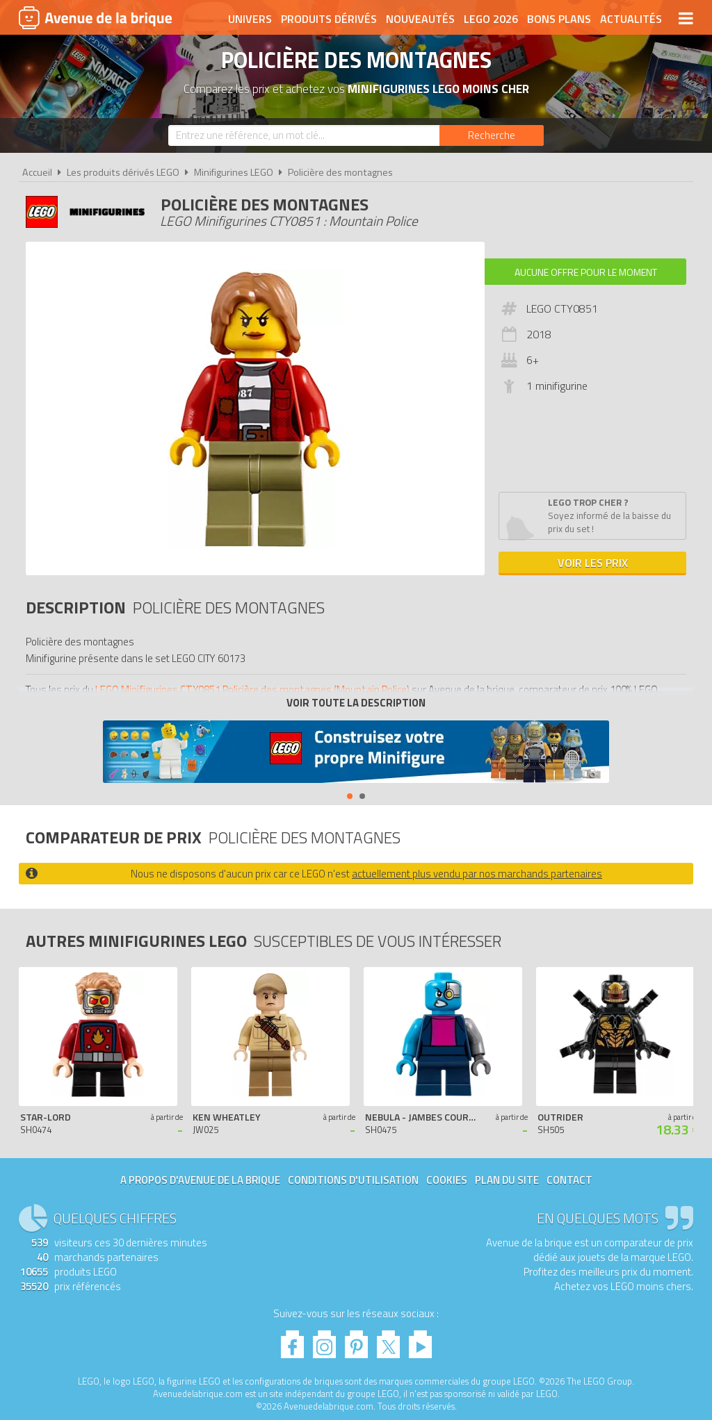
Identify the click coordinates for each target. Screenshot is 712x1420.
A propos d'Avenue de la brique (200, 1180)
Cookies (446, 1180)
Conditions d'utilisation (353, 1180)
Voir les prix (593, 562)
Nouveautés (420, 18)
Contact (569, 1180)
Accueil (37, 172)
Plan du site (507, 1180)
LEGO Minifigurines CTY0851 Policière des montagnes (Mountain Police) (252, 689)
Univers (250, 18)
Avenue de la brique (95, 17)
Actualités (631, 18)
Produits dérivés (329, 18)
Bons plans (559, 18)
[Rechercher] (491, 135)
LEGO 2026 (491, 18)
